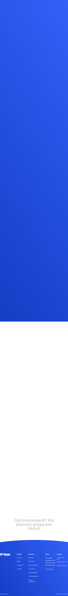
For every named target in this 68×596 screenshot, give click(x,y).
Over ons (19, 557)
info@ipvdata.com (62, 561)
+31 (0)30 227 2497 (61, 558)
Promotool (31, 561)
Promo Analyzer (33, 565)
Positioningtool (32, 572)
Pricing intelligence (31, 580)
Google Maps (49, 569)
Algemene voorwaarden (62, 594)
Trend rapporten (33, 576)
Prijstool (30, 557)
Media (19, 561)
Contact (19, 569)
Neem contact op (62, 565)
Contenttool (31, 569)
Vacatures (20, 565)
